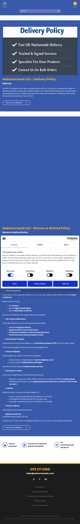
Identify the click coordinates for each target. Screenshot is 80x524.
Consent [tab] (14, 245)
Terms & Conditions (13, 103)
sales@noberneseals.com (40, 473)
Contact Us (40, 487)
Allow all (65, 284)
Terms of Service (63, 519)
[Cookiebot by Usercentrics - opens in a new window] (68, 238)
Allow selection (40, 284)
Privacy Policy (40, 501)
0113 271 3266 (40, 469)
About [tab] (66, 245)
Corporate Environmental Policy (40, 496)
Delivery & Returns (40, 491)
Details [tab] (40, 245)
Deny (15, 284)
